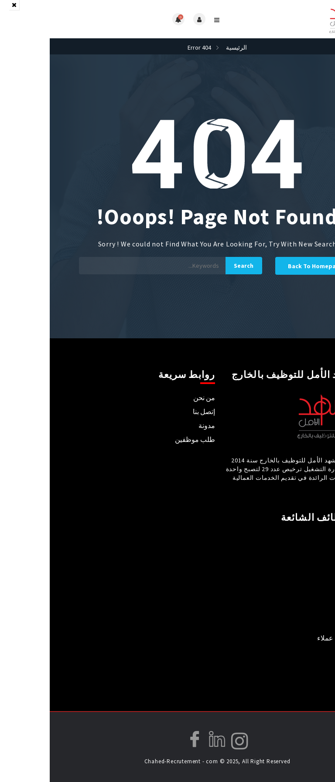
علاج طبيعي (311, 582)
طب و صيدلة (310, 554)
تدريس (318, 596)
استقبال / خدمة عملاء (297, 638)
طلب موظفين (145, 439)
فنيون (320, 665)
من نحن (154, 397)
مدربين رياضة (309, 610)
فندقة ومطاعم (307, 624)
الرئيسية (186, 47)
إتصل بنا (154, 411)
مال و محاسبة (308, 651)
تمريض (318, 540)
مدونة (157, 425)
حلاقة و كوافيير (307, 679)
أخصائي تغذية (309, 568)
